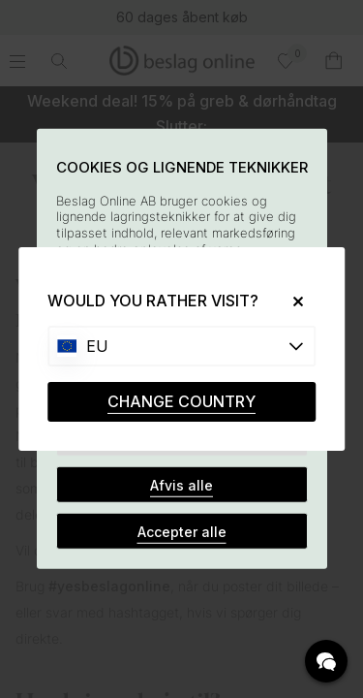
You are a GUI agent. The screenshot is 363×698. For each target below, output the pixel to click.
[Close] (291, 301)
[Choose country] (182, 346)
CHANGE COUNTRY (181, 401)
